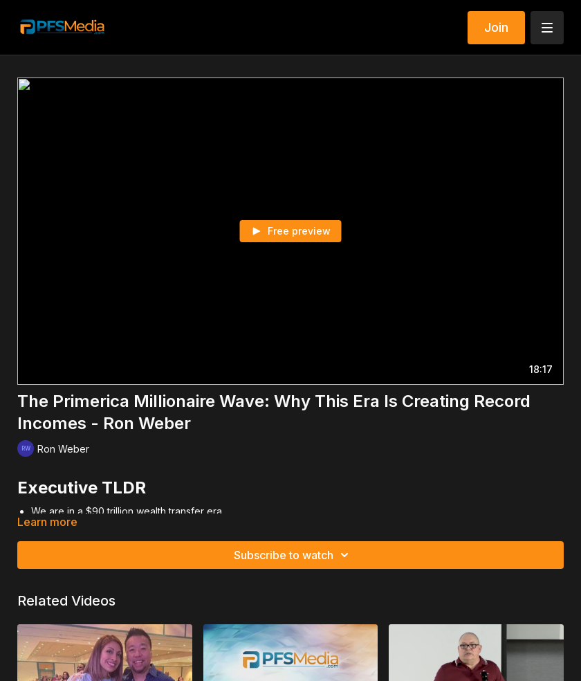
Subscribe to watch (293, 555)
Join (496, 27)
